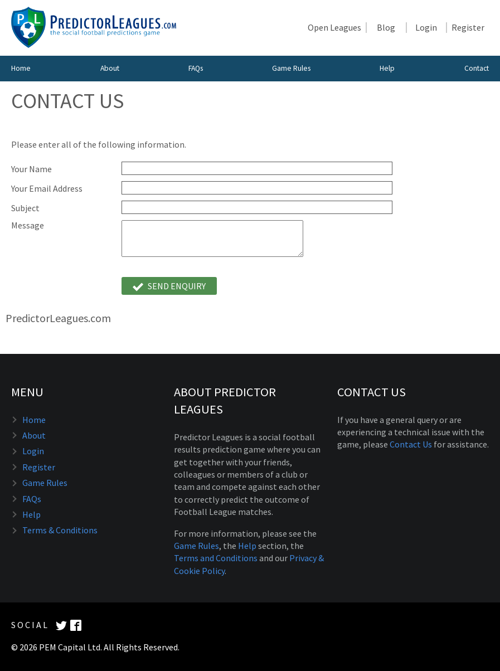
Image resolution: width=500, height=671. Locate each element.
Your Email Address (46, 188)
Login (426, 27)
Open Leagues (334, 27)
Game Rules (291, 68)
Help (387, 68)
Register (468, 27)
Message (27, 225)
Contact (476, 68)
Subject (25, 208)
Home (21, 68)
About (109, 68)
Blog (386, 27)
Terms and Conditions (216, 557)
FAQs (195, 68)
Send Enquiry (169, 286)
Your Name (31, 169)
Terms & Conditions (60, 530)
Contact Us (411, 444)
